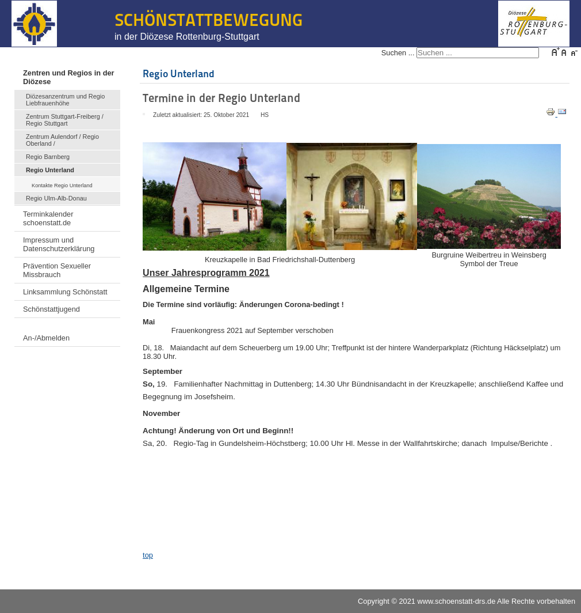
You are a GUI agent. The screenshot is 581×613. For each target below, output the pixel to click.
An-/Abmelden (46, 338)
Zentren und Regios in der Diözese (68, 77)
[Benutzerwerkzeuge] (144, 114)
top (148, 555)
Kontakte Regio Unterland (62, 185)
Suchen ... (398, 52)
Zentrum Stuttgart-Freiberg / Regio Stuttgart (65, 120)
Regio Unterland (50, 170)
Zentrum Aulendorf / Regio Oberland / (62, 140)
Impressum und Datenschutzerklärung (58, 244)
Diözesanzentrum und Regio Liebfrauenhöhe (65, 100)
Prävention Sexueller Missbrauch (57, 270)
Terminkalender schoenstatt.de (48, 218)
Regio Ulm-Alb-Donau (56, 198)
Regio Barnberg (48, 156)
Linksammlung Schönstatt (65, 291)
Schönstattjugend (51, 309)
